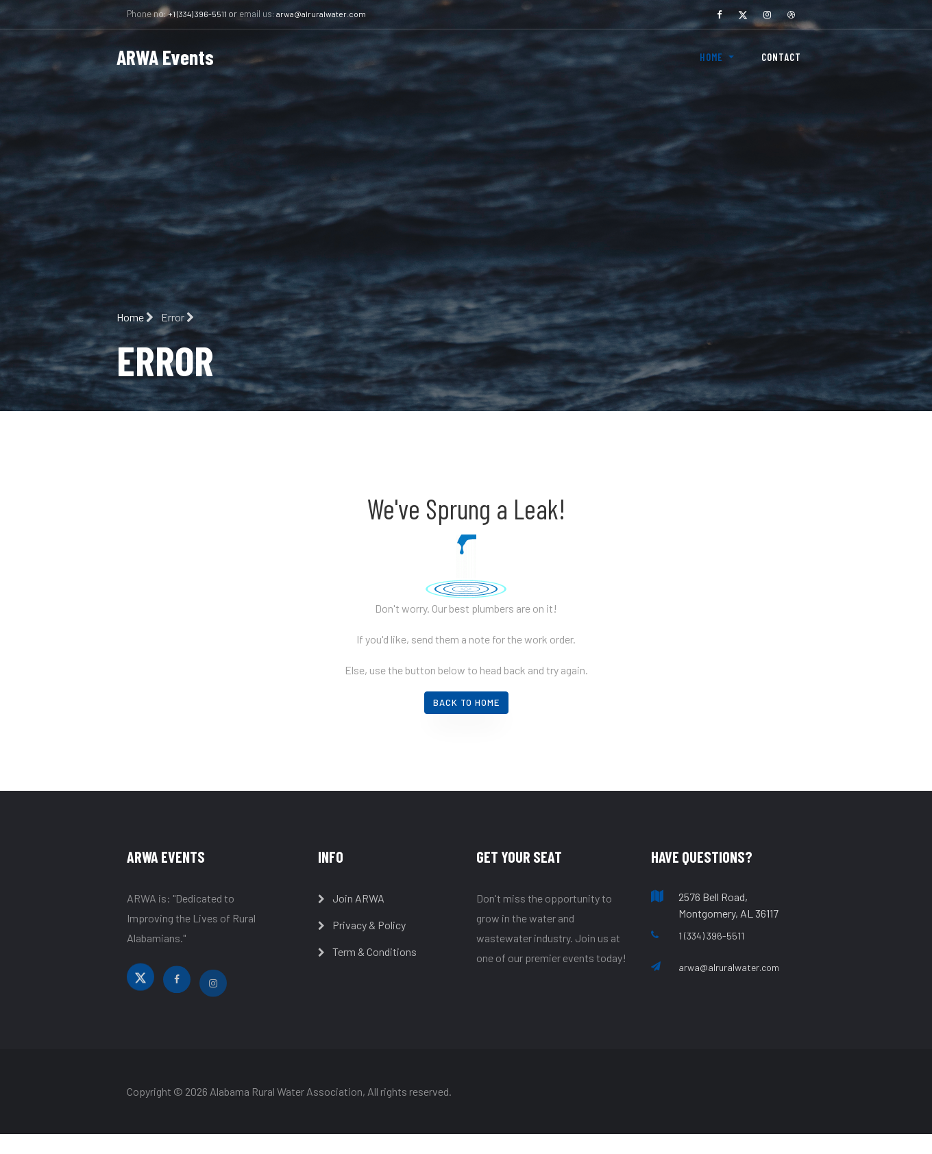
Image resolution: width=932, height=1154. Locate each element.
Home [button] (713, 57)
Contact (781, 57)
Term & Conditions (367, 951)
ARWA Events (165, 57)
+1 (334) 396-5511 (198, 14)
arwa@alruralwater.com (321, 14)
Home (136, 316)
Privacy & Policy (362, 924)
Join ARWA (351, 898)
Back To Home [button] (466, 702)
